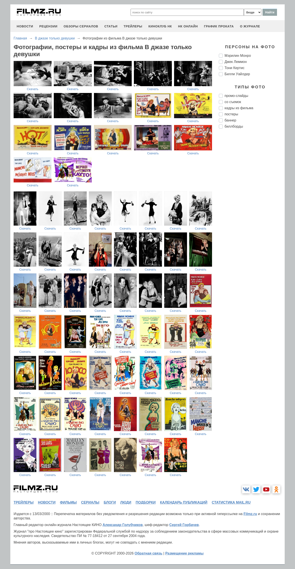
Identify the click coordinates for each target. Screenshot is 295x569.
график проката (219, 26)
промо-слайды (236, 96)
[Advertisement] (252, 205)
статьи (110, 26)
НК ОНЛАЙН (188, 26)
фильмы (68, 502)
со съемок (233, 102)
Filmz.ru (250, 514)
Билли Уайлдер (237, 74)
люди (125, 502)
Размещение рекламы (184, 553)
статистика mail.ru (231, 502)
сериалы (90, 502)
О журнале (250, 26)
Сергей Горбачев (184, 525)
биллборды (234, 126)
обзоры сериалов (81, 26)
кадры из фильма (239, 108)
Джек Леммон (236, 62)
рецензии (48, 26)
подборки (146, 502)
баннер (230, 120)
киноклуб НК (160, 26)
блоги (110, 502)
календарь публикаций (183, 502)
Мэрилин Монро (238, 55)
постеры (231, 114)
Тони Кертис (235, 68)
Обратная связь (148, 553)
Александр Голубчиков (123, 525)
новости (25, 26)
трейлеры (133, 26)
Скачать (32, 89)
